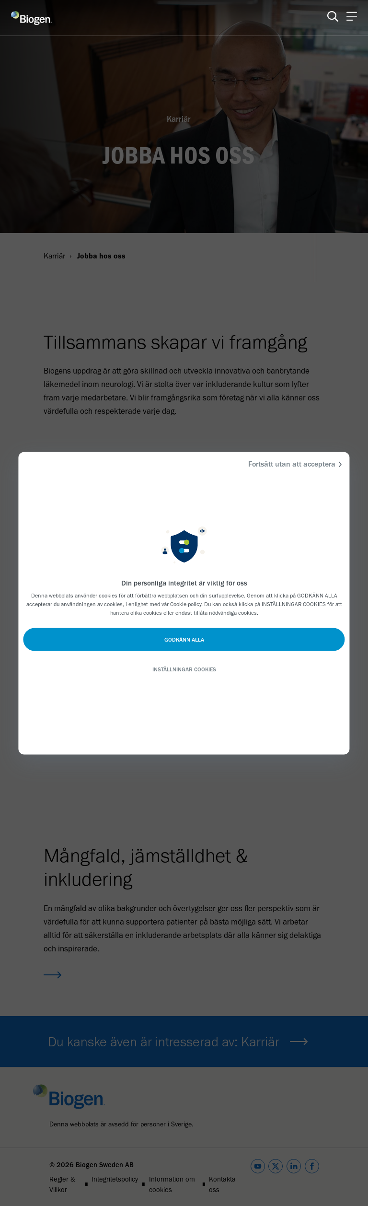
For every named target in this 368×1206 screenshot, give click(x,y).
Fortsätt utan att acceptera (296, 464)
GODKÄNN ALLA (184, 639)
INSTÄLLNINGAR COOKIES (184, 669)
